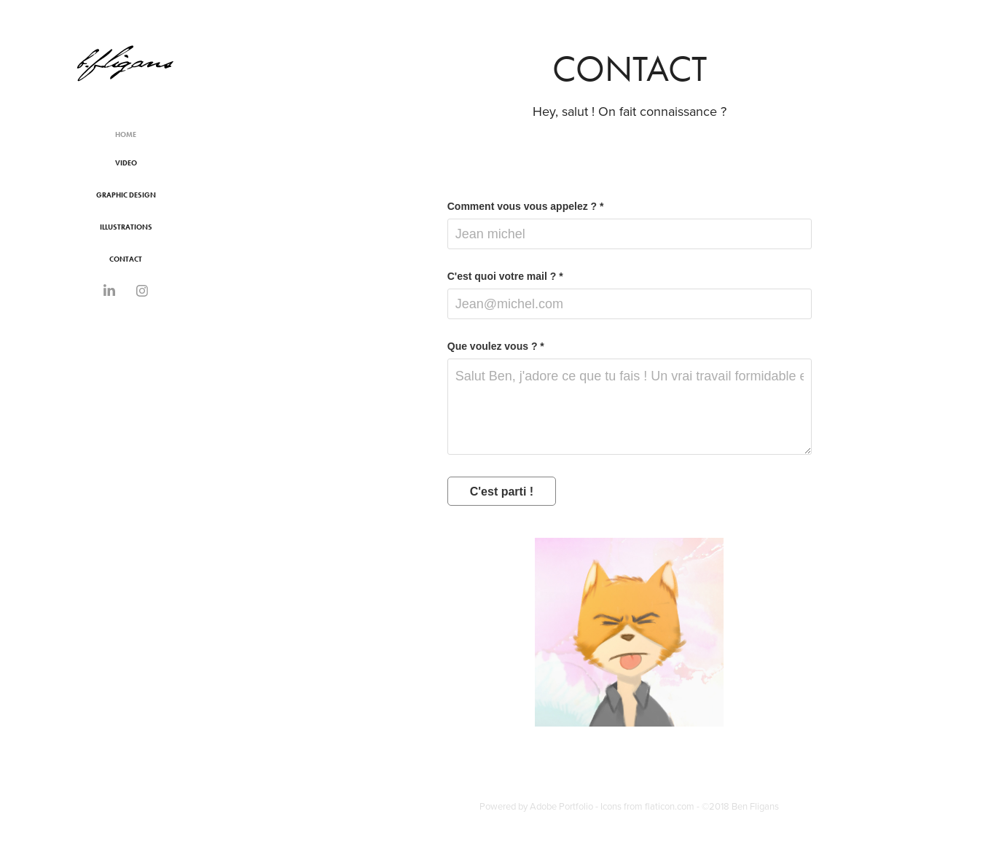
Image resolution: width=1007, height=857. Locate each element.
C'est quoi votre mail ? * (505, 276)
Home (125, 134)
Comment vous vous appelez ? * (525, 206)
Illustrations (126, 227)
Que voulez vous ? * (495, 346)
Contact (125, 259)
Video (126, 163)
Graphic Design (126, 195)
